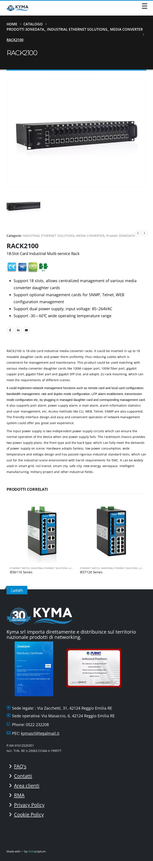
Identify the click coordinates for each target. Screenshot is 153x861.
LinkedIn (18, 330)
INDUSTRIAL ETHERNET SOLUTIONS (48, 236)
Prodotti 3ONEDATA (120, 236)
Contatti (23, 775)
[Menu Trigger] (144, 6)
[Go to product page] (41, 531)
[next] (144, 233)
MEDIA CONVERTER (90, 236)
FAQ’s (20, 766)
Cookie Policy (29, 814)
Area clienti (26, 785)
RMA (19, 795)
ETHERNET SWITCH (20, 568)
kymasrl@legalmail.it (40, 733)
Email (26, 330)
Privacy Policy (29, 804)
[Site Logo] (17, 8)
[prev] (138, 233)
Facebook (10, 330)
